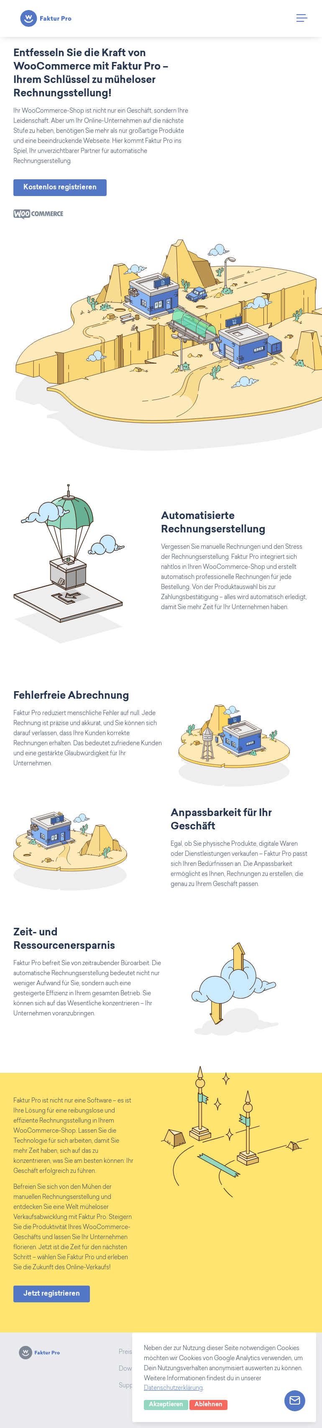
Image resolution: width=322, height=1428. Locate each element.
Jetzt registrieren (51, 1294)
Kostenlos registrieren (60, 187)
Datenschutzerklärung (173, 1389)
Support (130, 1386)
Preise (127, 1353)
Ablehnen (208, 1405)
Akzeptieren (166, 1405)
